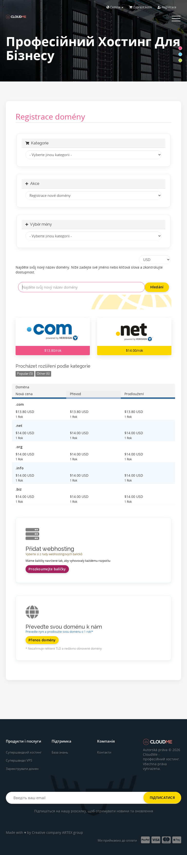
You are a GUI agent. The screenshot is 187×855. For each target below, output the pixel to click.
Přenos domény (42, 640)
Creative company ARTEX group (57, 832)
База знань (60, 752)
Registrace (167, 7)
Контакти (104, 752)
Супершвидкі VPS (19, 760)
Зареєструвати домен (22, 768)
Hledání (157, 287)
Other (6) (43, 374)
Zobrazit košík (140, 7)
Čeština (114, 7)
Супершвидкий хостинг (24, 752)
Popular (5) (25, 374)
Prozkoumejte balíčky (47, 569)
